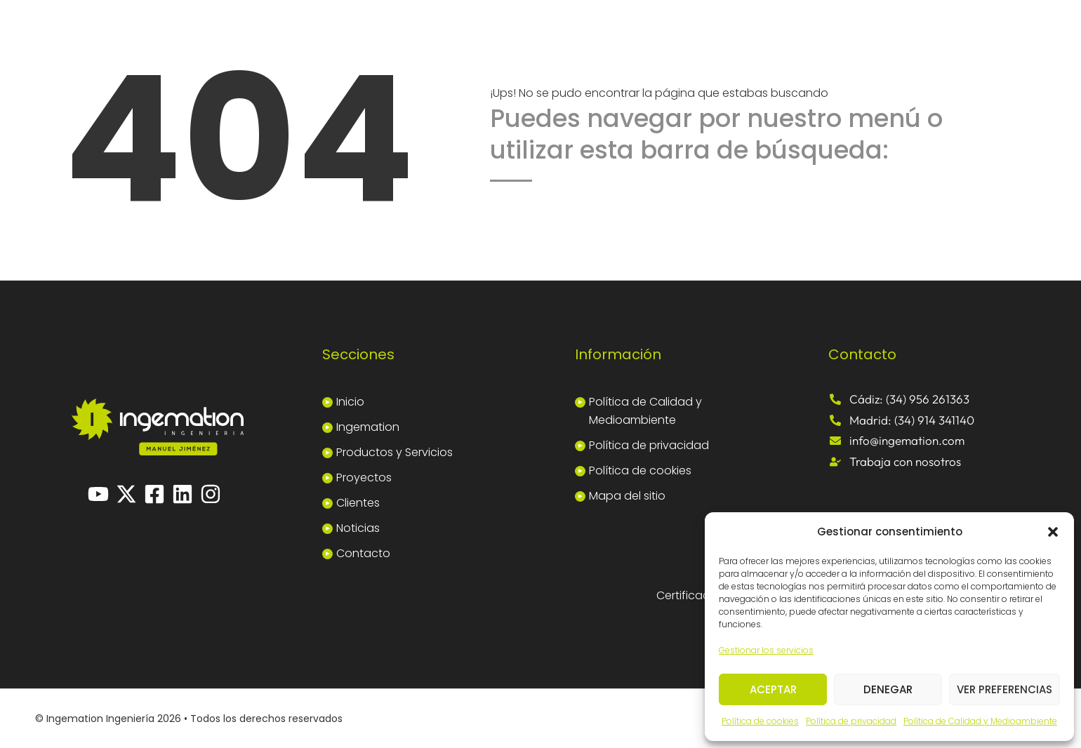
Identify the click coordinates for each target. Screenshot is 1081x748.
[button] (1053, 532)
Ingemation (367, 427)
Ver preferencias (1004, 689)
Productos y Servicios (394, 452)
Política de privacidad (851, 721)
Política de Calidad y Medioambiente (980, 721)
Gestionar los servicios (766, 650)
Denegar (888, 689)
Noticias (358, 528)
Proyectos (364, 477)
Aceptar (773, 689)
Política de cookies (760, 721)
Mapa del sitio (627, 496)
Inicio (350, 402)
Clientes (358, 503)
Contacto (363, 553)
